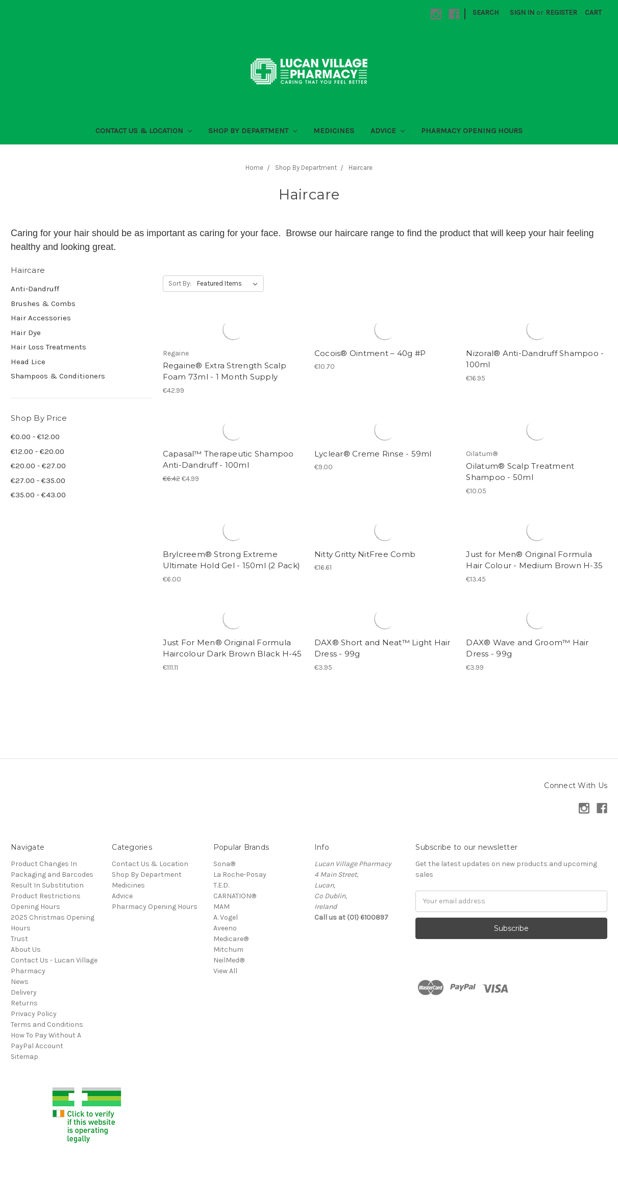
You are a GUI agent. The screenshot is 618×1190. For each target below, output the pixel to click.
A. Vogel (225, 917)
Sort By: (179, 283)
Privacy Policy (34, 1013)
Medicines (333, 130)
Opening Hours (35, 906)
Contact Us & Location (143, 130)
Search (486, 12)
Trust (19, 938)
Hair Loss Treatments (48, 346)
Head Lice (28, 361)
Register (561, 12)
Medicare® (231, 938)
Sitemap (24, 1056)
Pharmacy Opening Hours (472, 130)
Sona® (224, 863)
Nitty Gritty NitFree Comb (364, 554)
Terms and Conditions (47, 1024)
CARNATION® (234, 896)
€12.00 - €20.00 (37, 451)
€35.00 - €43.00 (38, 494)
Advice (387, 130)
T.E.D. (221, 885)
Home (254, 167)
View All (225, 971)
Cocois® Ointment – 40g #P (370, 353)
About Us (26, 949)
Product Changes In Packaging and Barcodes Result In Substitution (52, 874)
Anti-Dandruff (35, 288)
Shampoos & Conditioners (58, 376)
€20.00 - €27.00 (38, 465)
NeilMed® (228, 960)
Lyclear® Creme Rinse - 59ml (373, 454)
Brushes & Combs (43, 303)
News (20, 981)
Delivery (24, 992)
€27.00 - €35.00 (38, 480)
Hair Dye (26, 332)
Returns (24, 1003)
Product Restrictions (46, 896)
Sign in (522, 12)
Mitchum (228, 949)
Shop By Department (252, 130)
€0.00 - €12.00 (35, 436)
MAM (221, 906)
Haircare (361, 167)
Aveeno (225, 928)
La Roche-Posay (239, 874)
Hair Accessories (41, 317)
